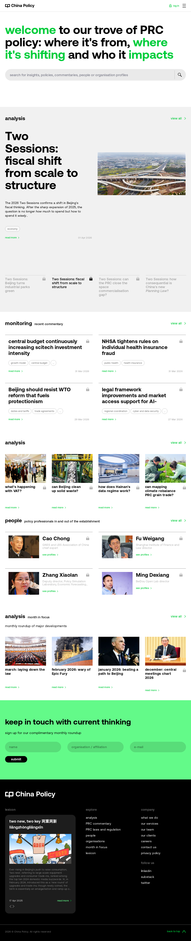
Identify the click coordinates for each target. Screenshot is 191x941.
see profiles (49, 554)
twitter (145, 882)
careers (146, 841)
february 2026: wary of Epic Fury (71, 671)
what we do (149, 817)
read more (11, 237)
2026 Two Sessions (25, 203)
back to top (173, 931)
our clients (148, 835)
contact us (149, 847)
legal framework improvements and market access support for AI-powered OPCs (134, 395)
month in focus (38, 617)
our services (149, 823)
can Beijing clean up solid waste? (66, 489)
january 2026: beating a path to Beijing (118, 671)
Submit (16, 759)
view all (176, 118)
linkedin (146, 871)
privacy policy (151, 853)
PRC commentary (98, 823)
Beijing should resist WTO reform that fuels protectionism (39, 395)
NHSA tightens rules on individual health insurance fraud (135, 347)
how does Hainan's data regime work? (114, 489)
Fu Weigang (159, 538)
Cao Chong (65, 538)
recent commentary (48, 324)
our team (147, 829)
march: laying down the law (25, 671)
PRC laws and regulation (103, 829)
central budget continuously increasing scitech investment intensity (45, 347)
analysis (91, 817)
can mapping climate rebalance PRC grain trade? (160, 491)
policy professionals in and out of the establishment (62, 521)
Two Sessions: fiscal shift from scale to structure (41, 160)
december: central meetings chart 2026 (161, 673)
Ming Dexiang (159, 575)
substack (147, 877)
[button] (10, 906)
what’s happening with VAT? (20, 489)
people (91, 835)
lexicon (91, 853)
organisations (95, 841)
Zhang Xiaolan (65, 575)
